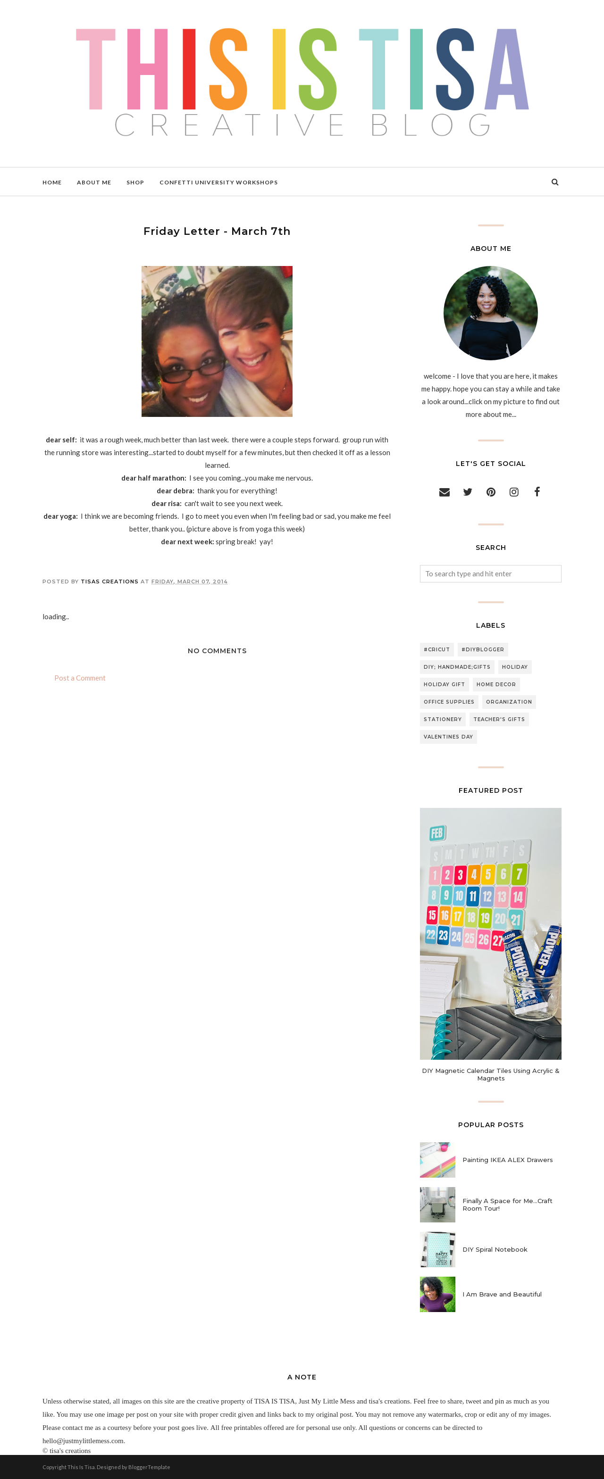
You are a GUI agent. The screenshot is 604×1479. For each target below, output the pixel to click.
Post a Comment (80, 677)
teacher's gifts (499, 719)
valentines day (448, 737)
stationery (443, 719)
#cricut (437, 650)
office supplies (449, 702)
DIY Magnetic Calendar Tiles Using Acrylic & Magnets (491, 1074)
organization (509, 702)
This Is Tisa (81, 1467)
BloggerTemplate (149, 1467)
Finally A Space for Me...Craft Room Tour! (507, 1204)
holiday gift (444, 684)
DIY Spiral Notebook (495, 1249)
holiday (515, 667)
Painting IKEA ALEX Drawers (507, 1159)
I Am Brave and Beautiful (502, 1294)
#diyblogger (482, 650)
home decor (496, 684)
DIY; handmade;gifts (457, 667)
